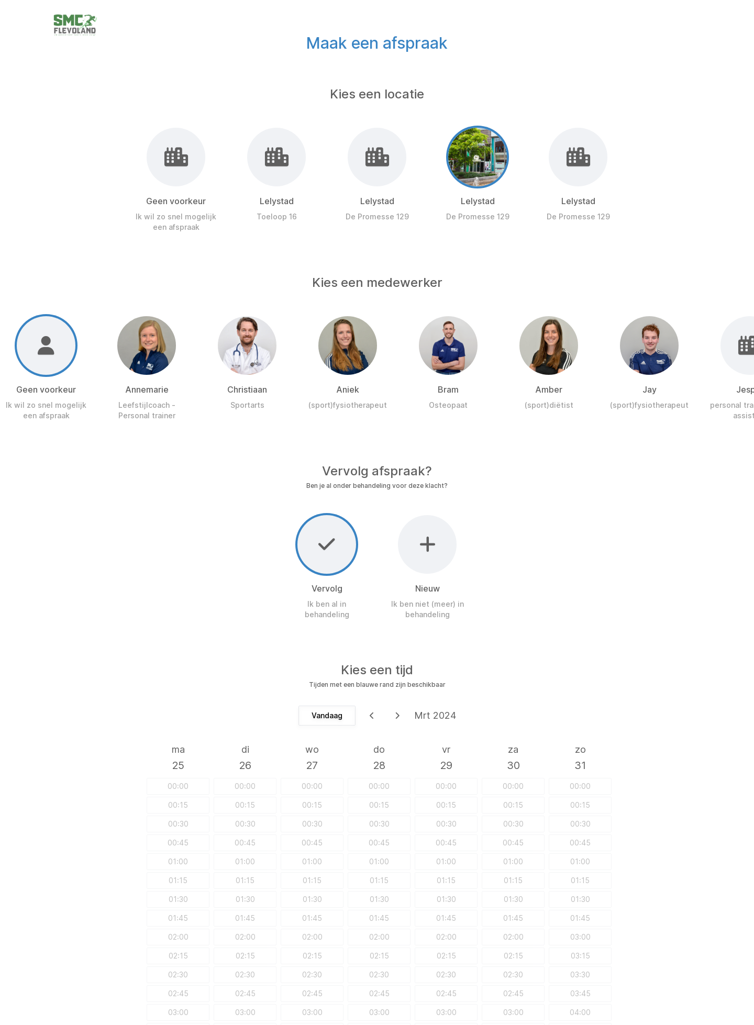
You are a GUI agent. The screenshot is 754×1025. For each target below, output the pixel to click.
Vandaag (327, 715)
